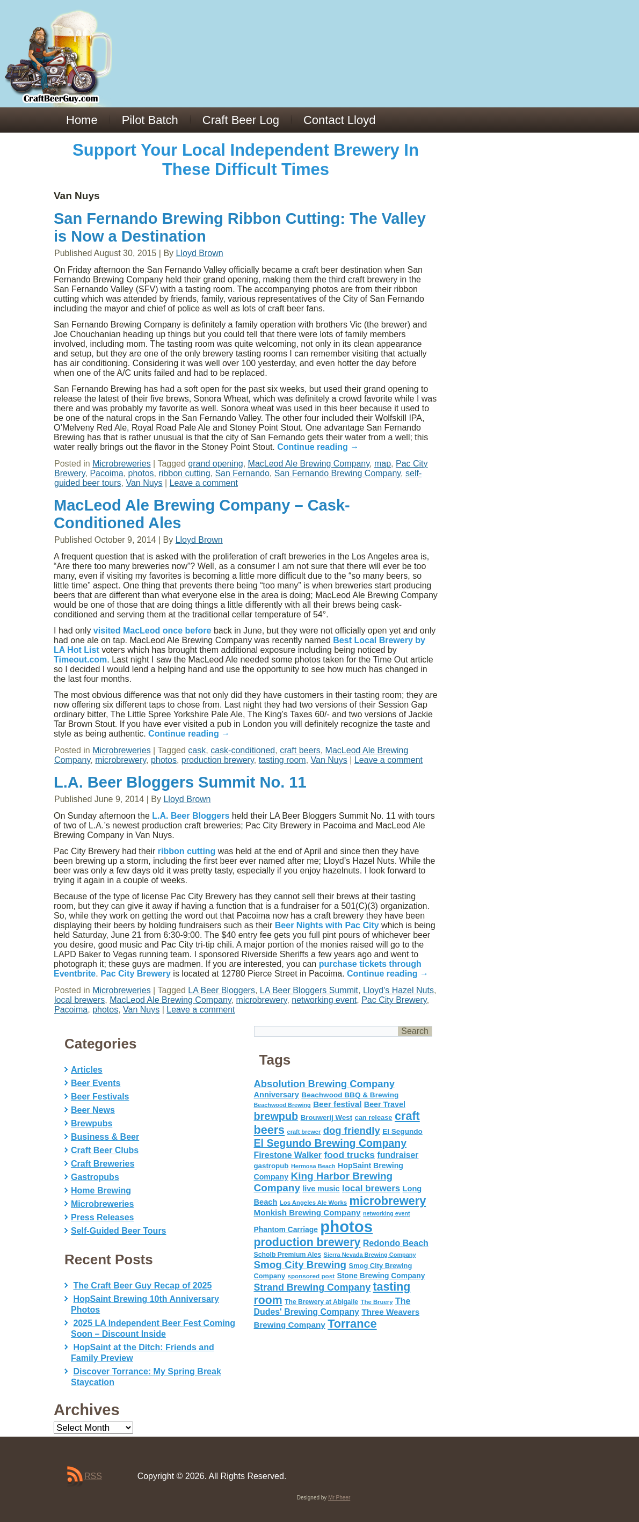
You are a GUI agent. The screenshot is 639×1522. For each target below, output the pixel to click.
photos (141, 473)
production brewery (217, 759)
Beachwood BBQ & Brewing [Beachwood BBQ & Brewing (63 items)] (349, 1095)
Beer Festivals (100, 1096)
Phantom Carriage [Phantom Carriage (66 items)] (286, 1229)
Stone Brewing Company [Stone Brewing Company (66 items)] (381, 1275)
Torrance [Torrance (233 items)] (352, 1323)
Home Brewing (101, 1190)
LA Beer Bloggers (221, 990)
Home (82, 120)
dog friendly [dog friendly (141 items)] (351, 1130)
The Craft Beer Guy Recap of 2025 (142, 1285)
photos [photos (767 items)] (346, 1226)
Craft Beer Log (240, 120)
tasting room (282, 759)
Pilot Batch (150, 120)
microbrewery (120, 759)
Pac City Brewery (135, 973)
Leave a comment (204, 482)
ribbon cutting (184, 473)
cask (197, 750)
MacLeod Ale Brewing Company (309, 463)
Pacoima (106, 473)
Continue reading (318, 446)
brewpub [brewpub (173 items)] (276, 1116)
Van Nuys (144, 482)
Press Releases (102, 1217)
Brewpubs (91, 1123)
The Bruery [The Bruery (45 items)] (377, 1302)
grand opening (215, 463)
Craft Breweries (102, 1163)
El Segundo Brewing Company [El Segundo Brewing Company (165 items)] (330, 1143)
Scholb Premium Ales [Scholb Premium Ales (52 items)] (288, 1254)
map (382, 463)
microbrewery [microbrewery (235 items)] (388, 1200)
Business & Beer (105, 1136)
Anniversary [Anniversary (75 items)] (276, 1094)
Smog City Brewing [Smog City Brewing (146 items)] (300, 1264)
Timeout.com (80, 659)
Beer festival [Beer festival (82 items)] (337, 1104)
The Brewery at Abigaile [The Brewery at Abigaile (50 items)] (321, 1302)
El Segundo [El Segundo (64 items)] (402, 1131)
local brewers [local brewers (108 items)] (371, 1188)
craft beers (300, 750)
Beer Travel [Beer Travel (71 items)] (384, 1104)
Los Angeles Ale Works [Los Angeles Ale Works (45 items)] (313, 1202)
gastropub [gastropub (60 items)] (271, 1166)
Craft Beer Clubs (105, 1150)
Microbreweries (121, 463)
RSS (93, 1476)
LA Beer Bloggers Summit (309, 990)
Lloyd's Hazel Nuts (398, 990)
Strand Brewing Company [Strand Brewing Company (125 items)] (312, 1287)
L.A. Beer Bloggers (190, 815)
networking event (324, 999)
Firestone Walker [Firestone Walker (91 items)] (288, 1155)
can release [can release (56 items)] (374, 1117)
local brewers (79, 999)
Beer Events (96, 1083)
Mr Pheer (339, 1498)
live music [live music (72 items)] (320, 1188)
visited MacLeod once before (152, 630)
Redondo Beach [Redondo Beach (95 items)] (396, 1243)
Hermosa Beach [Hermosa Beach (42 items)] (313, 1166)
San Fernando (242, 473)
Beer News (93, 1110)
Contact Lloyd (339, 120)
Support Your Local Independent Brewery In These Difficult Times (245, 160)
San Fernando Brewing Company (337, 473)
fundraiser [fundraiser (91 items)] (397, 1155)
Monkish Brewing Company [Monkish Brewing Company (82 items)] (307, 1212)
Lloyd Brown (199, 253)
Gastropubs (95, 1177)
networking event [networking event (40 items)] (386, 1213)
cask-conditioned (242, 750)
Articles (87, 1069)
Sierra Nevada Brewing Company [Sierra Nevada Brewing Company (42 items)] (370, 1254)
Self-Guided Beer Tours (118, 1230)
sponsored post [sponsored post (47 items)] (311, 1275)
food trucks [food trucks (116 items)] (349, 1154)
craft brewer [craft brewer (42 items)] (304, 1131)
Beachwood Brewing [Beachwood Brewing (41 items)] (282, 1105)
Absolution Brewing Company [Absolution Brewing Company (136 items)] (324, 1083)
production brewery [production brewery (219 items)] (307, 1242)
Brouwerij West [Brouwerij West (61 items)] (326, 1117)
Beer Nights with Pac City (327, 925)
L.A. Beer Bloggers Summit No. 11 (180, 782)
